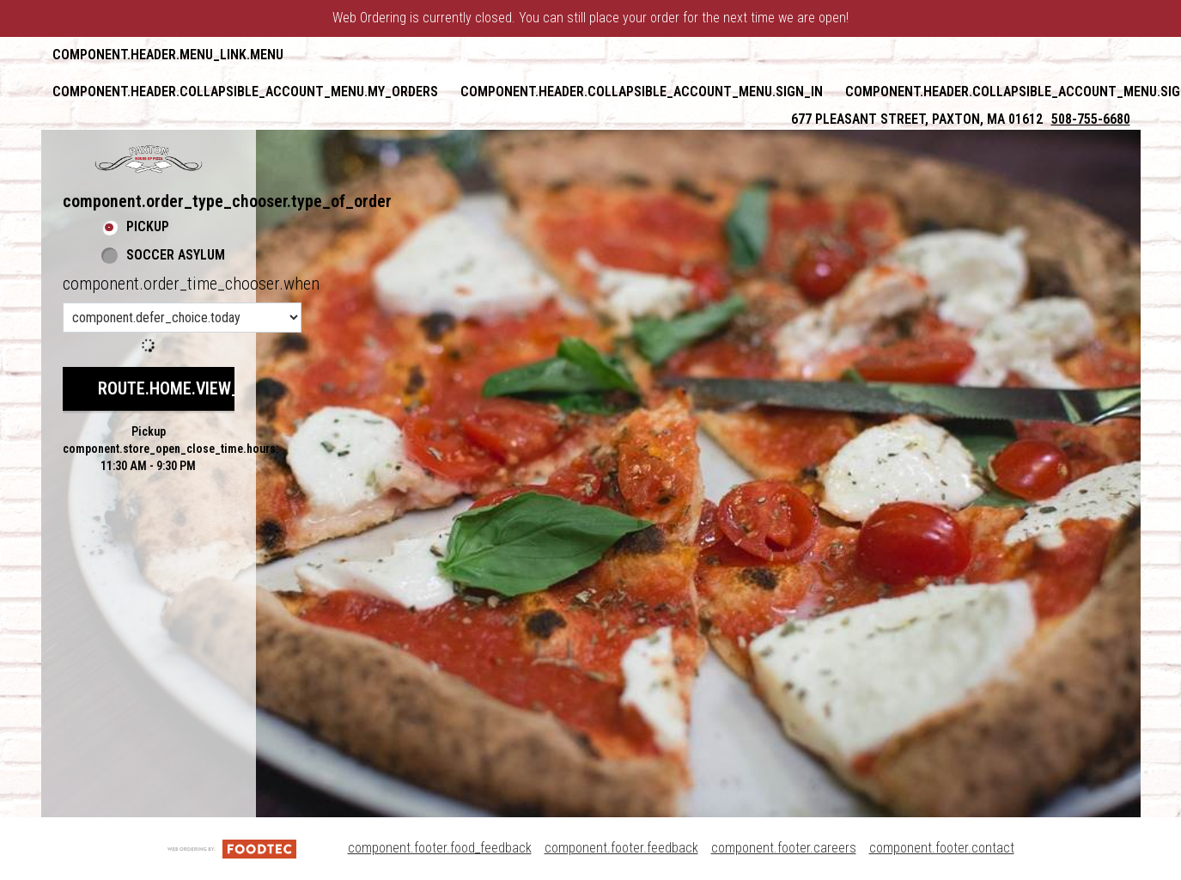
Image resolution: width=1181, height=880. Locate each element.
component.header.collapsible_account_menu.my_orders (245, 91)
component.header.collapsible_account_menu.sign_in (641, 91)
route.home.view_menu (189, 388)
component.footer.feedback (621, 848)
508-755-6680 (1090, 119)
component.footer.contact (941, 848)
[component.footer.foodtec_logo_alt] (231, 848)
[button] (148, 159)
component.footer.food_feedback (440, 848)
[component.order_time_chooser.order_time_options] (182, 317)
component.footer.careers (783, 848)
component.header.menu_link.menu (167, 54)
